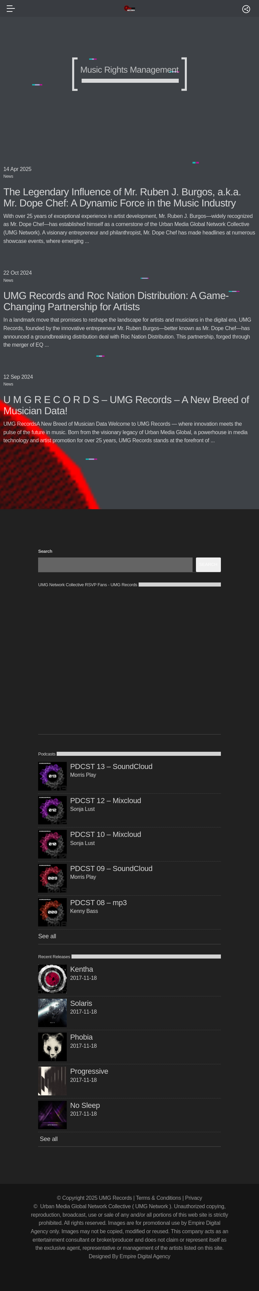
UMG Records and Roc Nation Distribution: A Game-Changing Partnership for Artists (116, 301)
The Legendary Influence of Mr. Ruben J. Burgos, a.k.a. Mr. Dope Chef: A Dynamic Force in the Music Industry (122, 198)
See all (47, 936)
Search (45, 551)
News (8, 176)
